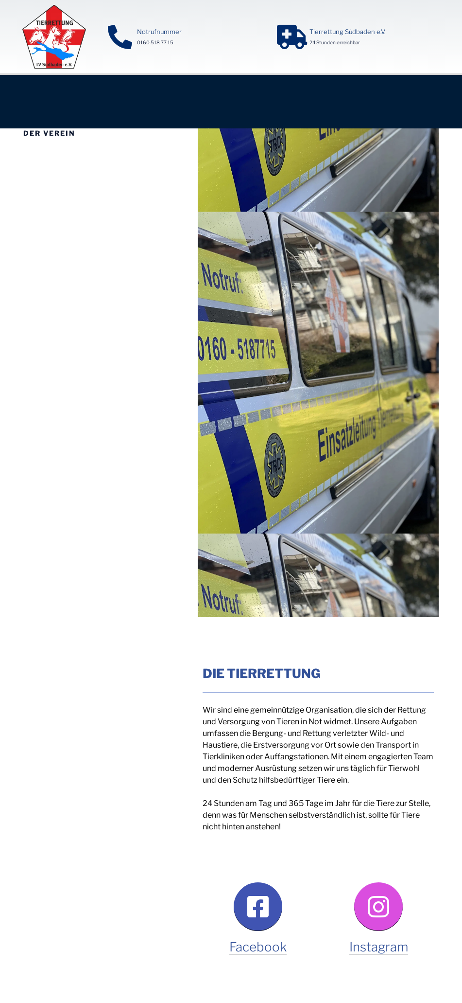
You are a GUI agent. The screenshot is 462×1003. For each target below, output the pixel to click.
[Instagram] (378, 906)
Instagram (378, 946)
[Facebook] (258, 906)
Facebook (258, 946)
